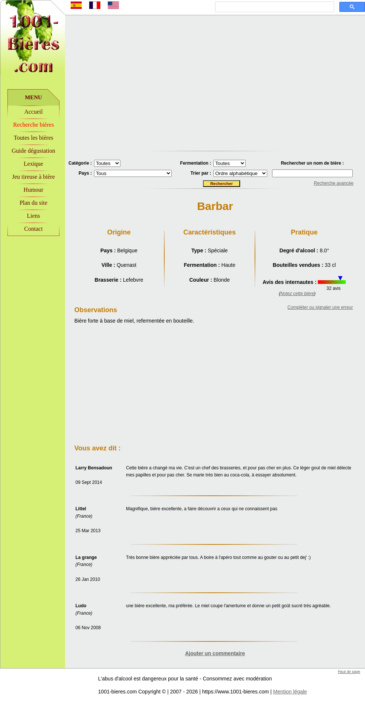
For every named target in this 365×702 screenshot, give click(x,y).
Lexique (33, 164)
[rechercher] (274, 7)
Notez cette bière (297, 293)
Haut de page (349, 672)
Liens (33, 216)
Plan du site (34, 203)
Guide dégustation (33, 151)
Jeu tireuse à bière (33, 177)
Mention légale (290, 692)
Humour (33, 190)
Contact (33, 229)
